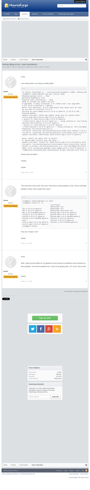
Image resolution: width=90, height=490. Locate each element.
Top (83, 470)
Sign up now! (45, 318)
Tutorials (7, 14)
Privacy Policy (84, 474)
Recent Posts (24, 19)
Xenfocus (15, 470)
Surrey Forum (84, 477)
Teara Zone (57, 378)
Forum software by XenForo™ (18, 474)
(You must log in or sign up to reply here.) (76, 291)
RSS (86, 470)
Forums (24, 14)
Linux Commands (48, 14)
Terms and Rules (74, 474)
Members (35, 14)
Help (66, 470)
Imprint (72, 470)
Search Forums (11, 19)
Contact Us (59, 470)
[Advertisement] (45, 39)
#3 (86, 281)
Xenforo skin (6, 470)
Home (77, 470)
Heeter (36, 67)
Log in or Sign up (80, 1)
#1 (86, 172)
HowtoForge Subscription (66, 14)
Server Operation (19, 67)
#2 (86, 243)
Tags (15, 14)
